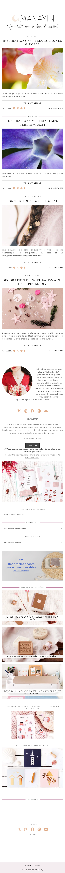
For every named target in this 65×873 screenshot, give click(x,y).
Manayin (36, 865)
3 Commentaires (55, 267)
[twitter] (19, 411)
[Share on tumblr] (24, 108)
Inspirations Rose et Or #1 (32, 200)
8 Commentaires (55, 188)
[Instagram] (12, 812)
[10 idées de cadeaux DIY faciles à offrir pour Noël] (32, 607)
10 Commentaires (55, 108)
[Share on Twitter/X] (18, 108)
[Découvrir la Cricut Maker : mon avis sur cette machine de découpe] (32, 681)
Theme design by (32, 870)
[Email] (46, 411)
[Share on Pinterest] (21, 108)
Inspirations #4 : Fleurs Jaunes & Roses (32, 42)
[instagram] (25, 411)
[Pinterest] (12, 847)
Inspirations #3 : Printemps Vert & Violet (32, 122)
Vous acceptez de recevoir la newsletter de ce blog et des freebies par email (32, 450)
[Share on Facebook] (14, 108)
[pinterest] (39, 411)
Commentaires (56, 350)
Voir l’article (32, 103)
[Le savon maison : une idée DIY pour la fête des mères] (32, 644)
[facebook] (32, 411)
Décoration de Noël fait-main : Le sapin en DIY (32, 282)
